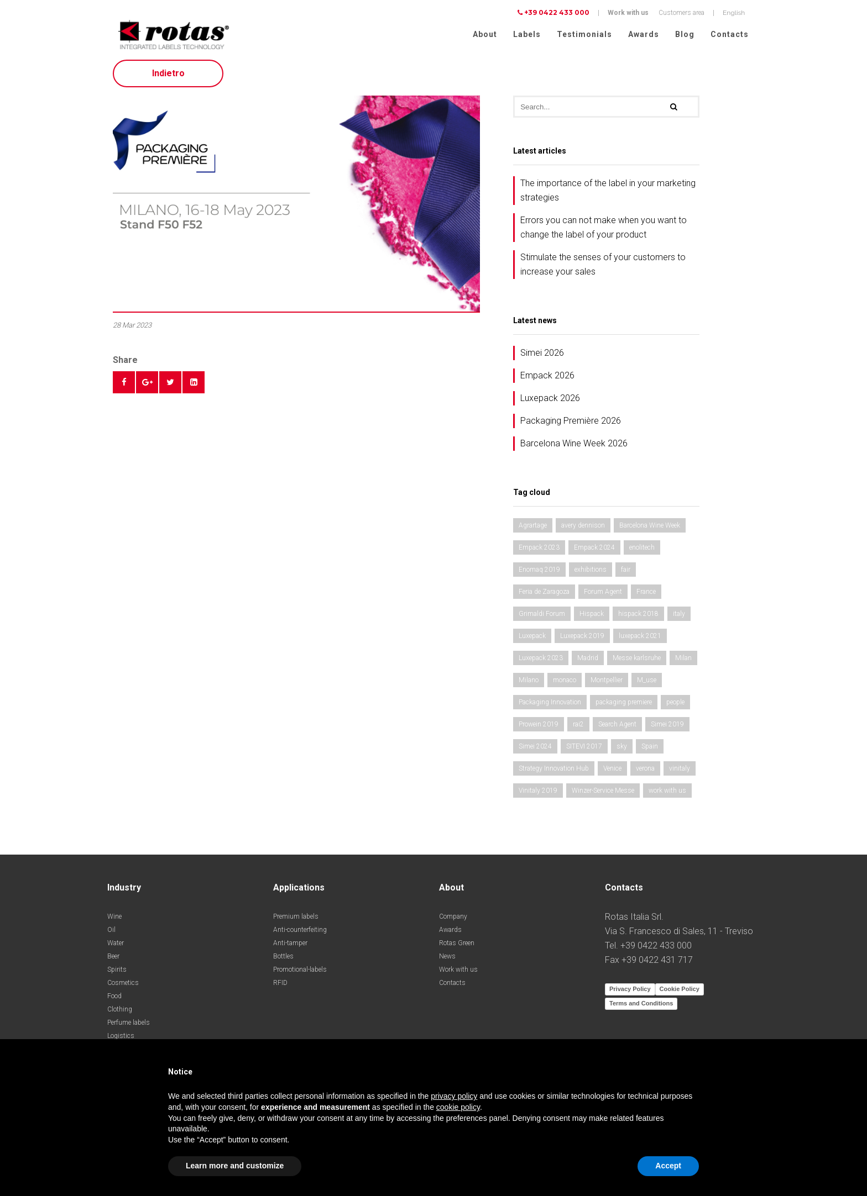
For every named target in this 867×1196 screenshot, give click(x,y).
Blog (684, 34)
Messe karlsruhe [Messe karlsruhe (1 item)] (637, 662)
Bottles (283, 960)
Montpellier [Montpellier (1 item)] (607, 684)
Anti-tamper (290, 947)
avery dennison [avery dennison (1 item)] (583, 529)
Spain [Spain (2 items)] (649, 750)
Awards (643, 34)
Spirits (117, 973)
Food (114, 1000)
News (447, 960)
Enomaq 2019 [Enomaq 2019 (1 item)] (539, 573)
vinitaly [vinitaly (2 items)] (679, 772)
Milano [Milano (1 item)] (529, 684)
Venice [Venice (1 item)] (612, 772)
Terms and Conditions (641, 1007)
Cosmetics (123, 986)
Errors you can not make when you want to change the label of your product (603, 231)
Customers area (681, 13)
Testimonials (584, 34)
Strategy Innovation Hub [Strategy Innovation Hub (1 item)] (554, 772)
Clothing (119, 1013)
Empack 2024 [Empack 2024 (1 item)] (594, 551)
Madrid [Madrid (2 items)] (587, 662)
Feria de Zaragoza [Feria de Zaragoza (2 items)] (544, 595)
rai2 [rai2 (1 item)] (578, 728)
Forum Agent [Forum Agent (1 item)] (603, 595)
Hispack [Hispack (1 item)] (591, 617)
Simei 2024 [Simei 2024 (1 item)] (535, 750)
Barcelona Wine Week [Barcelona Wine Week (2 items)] (649, 529)
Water (115, 947)
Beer (113, 960)
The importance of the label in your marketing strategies (608, 194)
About (485, 34)
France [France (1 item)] (646, 595)
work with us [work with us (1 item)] (667, 794)
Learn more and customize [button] (235, 1165)
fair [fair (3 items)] (625, 573)
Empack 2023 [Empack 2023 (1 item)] (539, 551)
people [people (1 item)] (675, 706)
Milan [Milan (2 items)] (683, 662)
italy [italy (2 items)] (679, 617)
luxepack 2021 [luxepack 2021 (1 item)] (640, 640)
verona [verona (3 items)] (645, 772)
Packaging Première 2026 (570, 424)
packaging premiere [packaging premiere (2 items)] (624, 706)
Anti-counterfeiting (300, 933)
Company (453, 920)
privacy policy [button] (454, 1096)
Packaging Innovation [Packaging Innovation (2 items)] (550, 706)
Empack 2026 (547, 379)
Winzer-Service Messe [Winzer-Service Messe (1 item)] (603, 794)
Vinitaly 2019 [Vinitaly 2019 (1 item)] (538, 794)
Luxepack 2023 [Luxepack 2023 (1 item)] (541, 662)
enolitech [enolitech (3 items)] (642, 551)
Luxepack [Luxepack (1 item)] (532, 640)
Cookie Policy (679, 992)
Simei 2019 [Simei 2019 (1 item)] (667, 728)
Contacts (730, 34)
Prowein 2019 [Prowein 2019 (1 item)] (538, 728)
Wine (114, 920)
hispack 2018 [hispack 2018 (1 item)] (638, 617)
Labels (527, 34)
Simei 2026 (542, 356)
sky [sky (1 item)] (622, 750)
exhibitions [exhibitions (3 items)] (590, 573)
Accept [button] (668, 1165)
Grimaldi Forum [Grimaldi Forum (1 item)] (542, 617)
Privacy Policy (630, 992)
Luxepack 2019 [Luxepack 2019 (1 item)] (582, 640)
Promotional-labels (300, 973)
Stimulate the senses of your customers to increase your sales (603, 268)
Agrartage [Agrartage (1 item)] (533, 529)
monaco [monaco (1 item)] (564, 684)
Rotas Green (456, 947)
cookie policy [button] (458, 1107)
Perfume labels (128, 1026)
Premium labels (295, 920)
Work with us (628, 13)
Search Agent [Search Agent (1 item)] (617, 728)
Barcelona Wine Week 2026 (574, 447)
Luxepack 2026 (550, 402)
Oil (111, 933)
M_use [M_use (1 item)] (646, 684)
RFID (280, 986)
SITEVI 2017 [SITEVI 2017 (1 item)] (584, 750)
